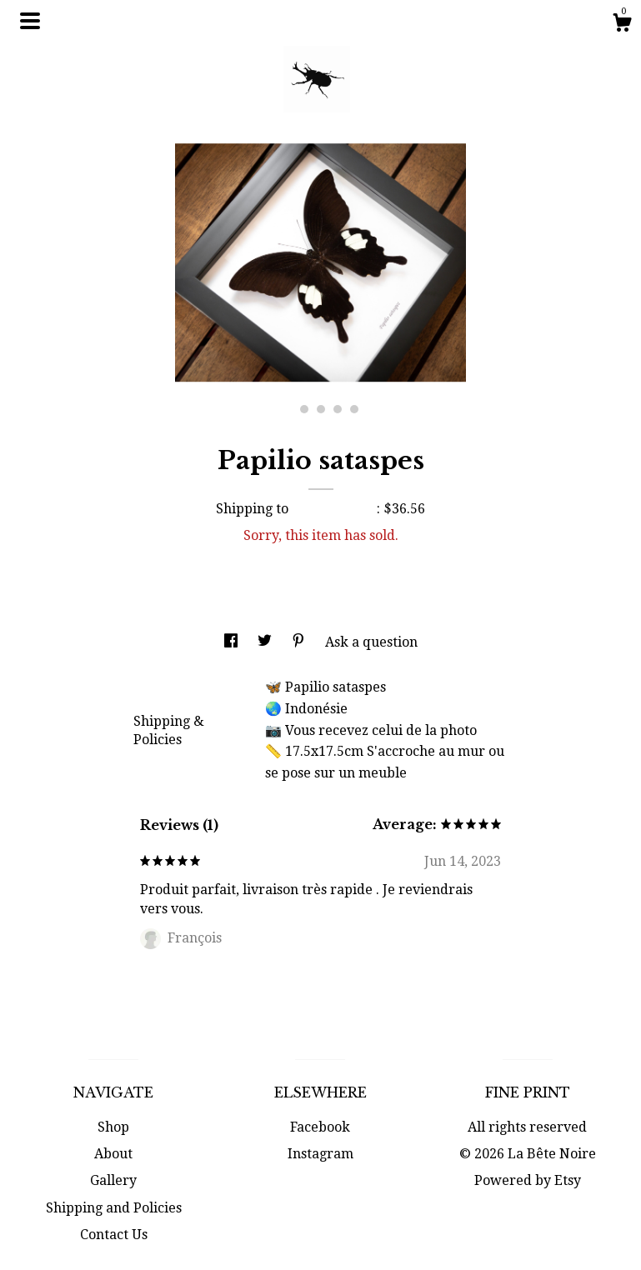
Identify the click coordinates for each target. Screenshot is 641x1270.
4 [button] (337, 409)
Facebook (320, 1127)
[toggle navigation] (30, 20)
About (113, 1154)
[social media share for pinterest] (300, 642)
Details (162, 685)
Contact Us (114, 1234)
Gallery (113, 1180)
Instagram (320, 1154)
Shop (113, 1127)
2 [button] (304, 409)
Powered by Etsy (527, 1180)
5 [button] (354, 409)
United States (334, 509)
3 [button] (321, 409)
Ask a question (371, 642)
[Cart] (622, 25)
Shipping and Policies (114, 1208)
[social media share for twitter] (266, 642)
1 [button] (287, 409)
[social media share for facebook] (232, 642)
